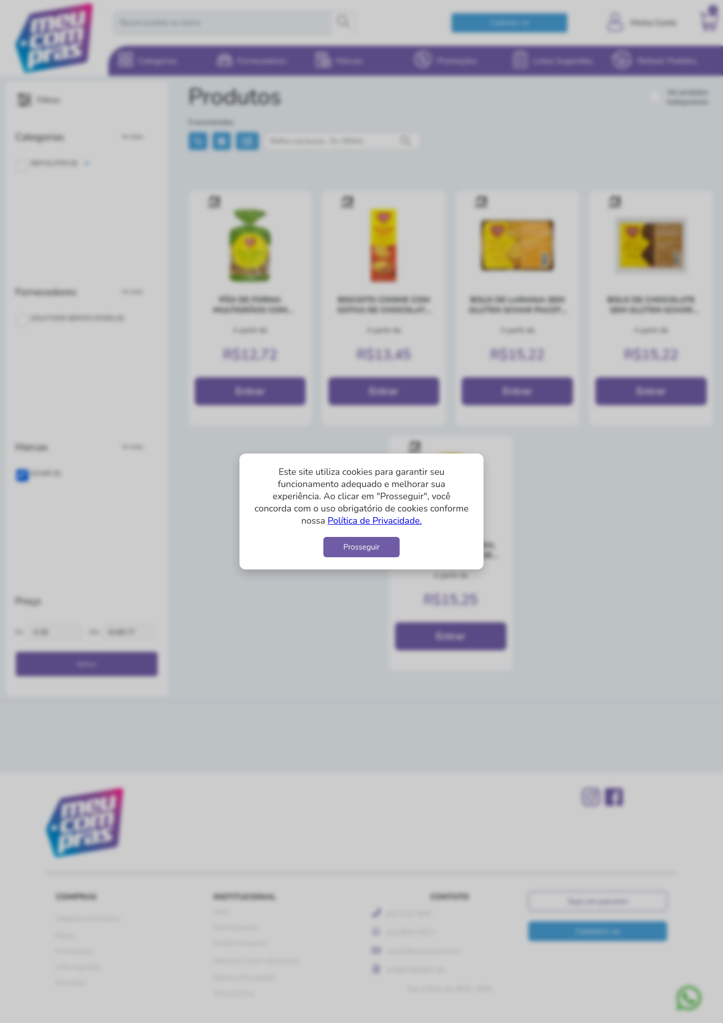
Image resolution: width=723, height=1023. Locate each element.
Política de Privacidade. (374, 521)
